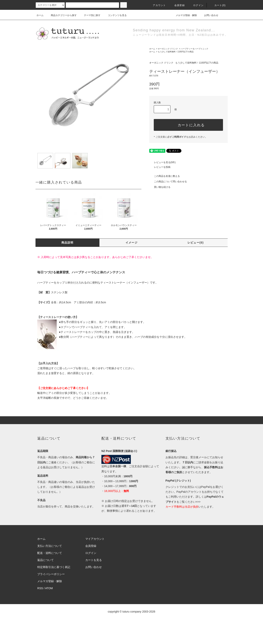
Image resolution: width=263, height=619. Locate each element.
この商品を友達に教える (164, 176)
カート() (218, 5)
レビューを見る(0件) (162, 162)
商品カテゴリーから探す (61, 15)
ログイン (196, 5)
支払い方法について (49, 545)
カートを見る (93, 560)
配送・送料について (49, 552)
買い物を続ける (159, 187)
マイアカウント (95, 538)
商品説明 (67, 242)
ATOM (49, 588)
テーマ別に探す (89, 15)
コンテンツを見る (115, 15)
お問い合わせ (208, 15)
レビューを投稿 (159, 167)
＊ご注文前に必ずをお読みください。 (180, 136)
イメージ (132, 242)
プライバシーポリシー (51, 574)
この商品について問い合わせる (168, 181)
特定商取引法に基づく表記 (53, 567)
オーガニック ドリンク (168, 49)
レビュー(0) (195, 242)
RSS (40, 588)
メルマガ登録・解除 (184, 15)
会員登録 (177, 5)
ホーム (40, 15)
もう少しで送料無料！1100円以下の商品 (176, 52)
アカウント (157, 5)
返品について (45, 560)
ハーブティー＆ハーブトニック (194, 49)
